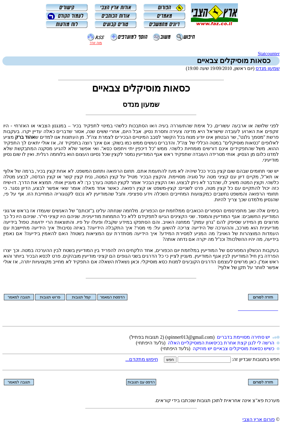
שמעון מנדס (268, 68)
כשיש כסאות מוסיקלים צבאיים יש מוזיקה (233, 348)
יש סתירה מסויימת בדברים (243, 337)
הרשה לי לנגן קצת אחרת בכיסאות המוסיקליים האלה (221, 342)
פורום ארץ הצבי (258, 419)
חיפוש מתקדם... (142, 359)
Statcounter (269, 53)
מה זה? (96, 43)
